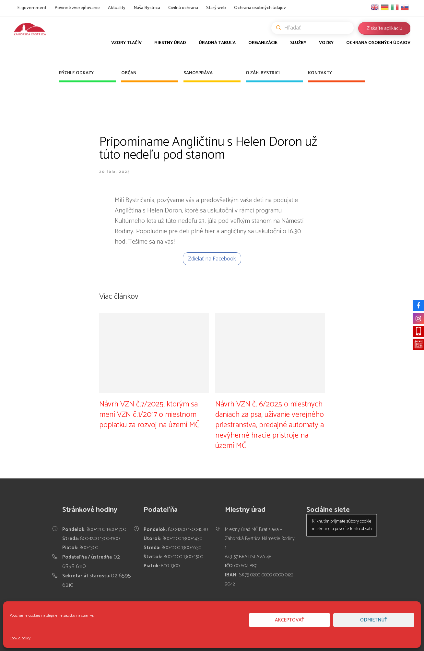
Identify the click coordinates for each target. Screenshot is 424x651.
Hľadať (315, 28)
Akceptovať (289, 620)
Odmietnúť (373, 620)
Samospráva (198, 73)
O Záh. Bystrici (263, 73)
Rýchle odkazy (76, 73)
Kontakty (320, 73)
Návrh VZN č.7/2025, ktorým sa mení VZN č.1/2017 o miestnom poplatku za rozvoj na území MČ (149, 414)
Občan (128, 73)
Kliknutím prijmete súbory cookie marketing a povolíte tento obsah (342, 525)
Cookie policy (20, 638)
